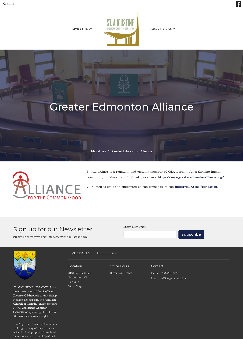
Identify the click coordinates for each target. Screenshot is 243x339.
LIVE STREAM (82, 28)
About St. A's (163, 29)
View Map (75, 286)
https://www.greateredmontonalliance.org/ (191, 177)
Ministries (98, 151)
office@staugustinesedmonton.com (175, 278)
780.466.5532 (169, 273)
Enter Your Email (134, 227)
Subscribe (191, 234)
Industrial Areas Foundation (196, 187)
